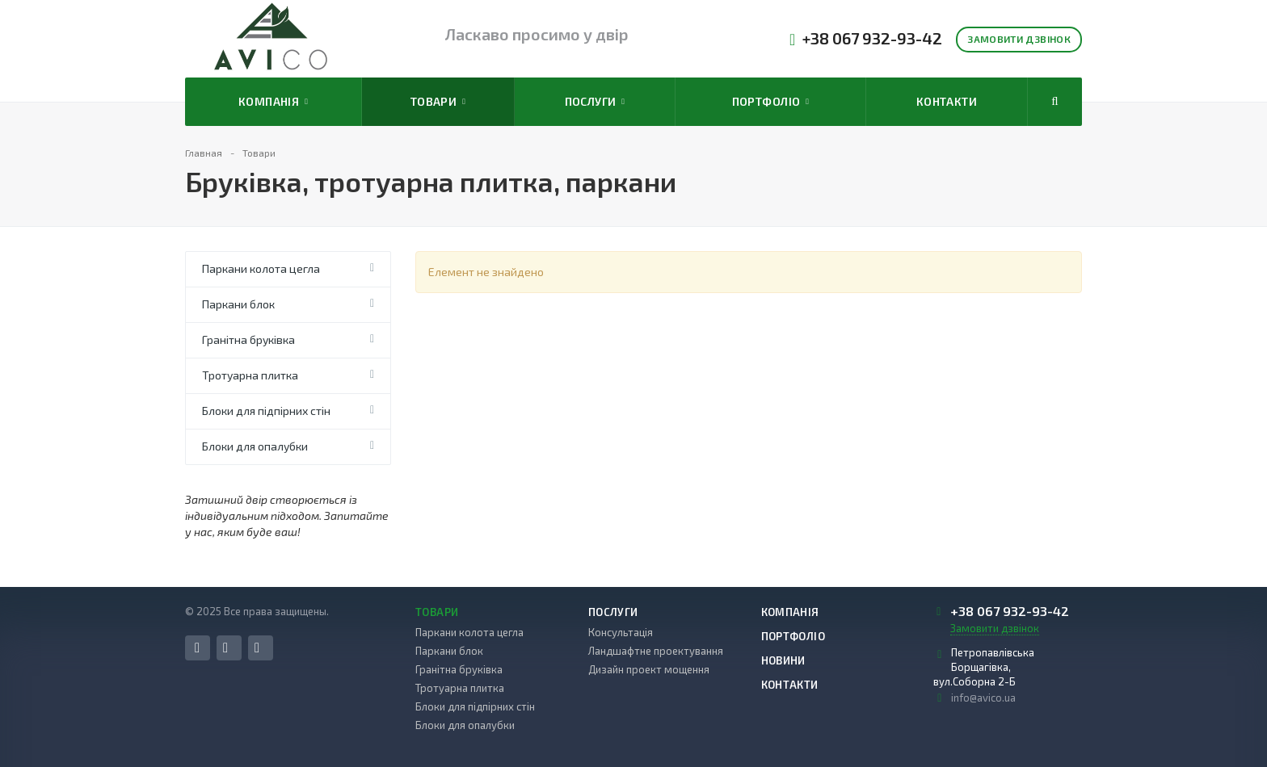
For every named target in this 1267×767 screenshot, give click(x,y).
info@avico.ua (983, 697)
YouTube (257, 648)
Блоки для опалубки (255, 446)
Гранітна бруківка (248, 339)
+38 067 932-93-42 (872, 38)
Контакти (946, 101)
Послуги (595, 101)
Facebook (197, 648)
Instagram (225, 648)
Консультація (620, 632)
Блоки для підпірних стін (266, 410)
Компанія (273, 101)
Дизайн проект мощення (648, 669)
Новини (783, 660)
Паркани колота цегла (261, 268)
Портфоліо (771, 101)
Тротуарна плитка (250, 375)
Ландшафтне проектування (655, 650)
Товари (437, 101)
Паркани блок (238, 304)
